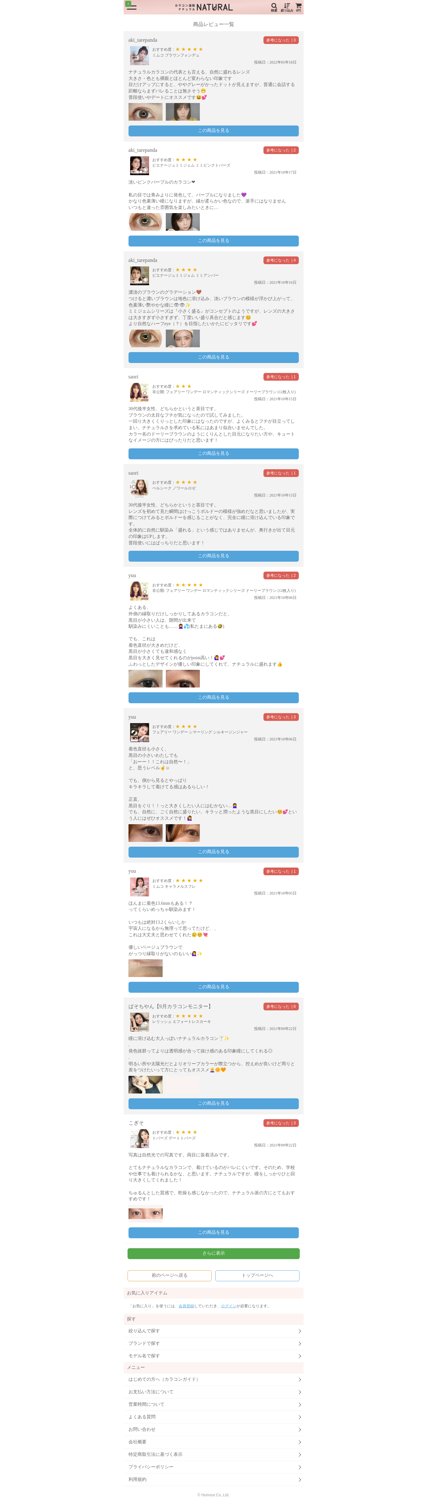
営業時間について (147, 1404)
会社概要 (138, 1441)
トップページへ (257, 1275)
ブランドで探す (144, 1343)
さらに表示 (213, 1253)
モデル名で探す (144, 1355)
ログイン (228, 1306)
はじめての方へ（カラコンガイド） (164, 1379)
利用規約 (138, 1479)
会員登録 (186, 1306)
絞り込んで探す (144, 1330)
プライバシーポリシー (151, 1467)
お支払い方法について (151, 1391)
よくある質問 (142, 1416)
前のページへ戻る (170, 1275)
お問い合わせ (142, 1429)
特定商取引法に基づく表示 (155, 1454)
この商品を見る (213, 130)
